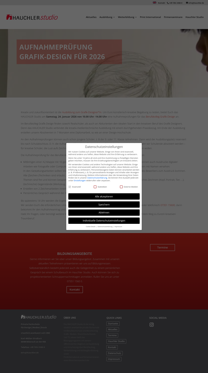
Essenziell (74, 186)
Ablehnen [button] (104, 212)
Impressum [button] (118, 226)
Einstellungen (80, 179)
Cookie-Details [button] (91, 226)
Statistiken (100, 186)
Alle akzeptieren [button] (104, 195)
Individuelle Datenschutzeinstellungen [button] (104, 219)
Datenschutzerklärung (97, 177)
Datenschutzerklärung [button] (105, 226)
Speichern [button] (103, 203)
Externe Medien (129, 186)
